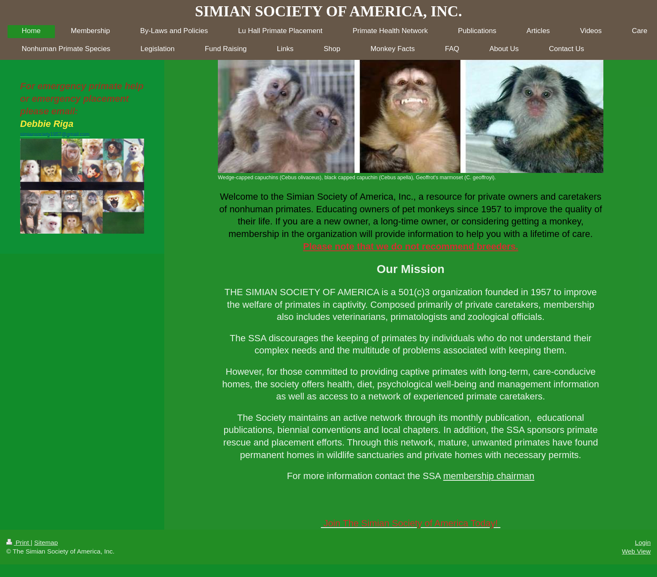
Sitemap (45, 542)
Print (18, 542)
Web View (636, 551)
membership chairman (489, 476)
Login (643, 542)
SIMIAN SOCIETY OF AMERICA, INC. (328, 11)
